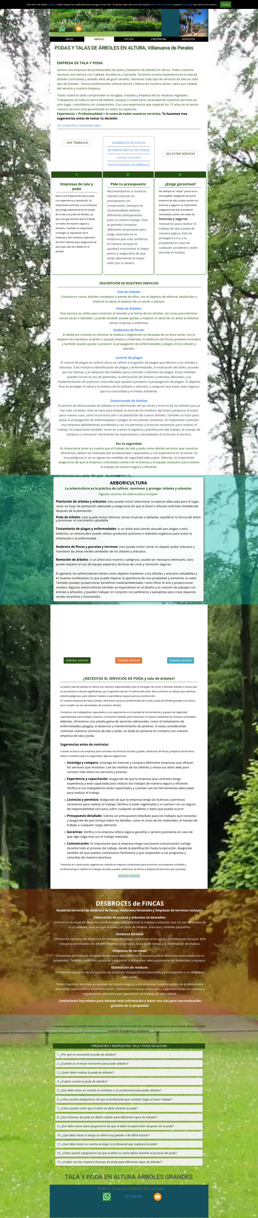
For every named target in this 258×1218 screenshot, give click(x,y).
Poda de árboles (128, 308)
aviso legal (187, 4)
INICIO (69, 39)
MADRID (99, 39)
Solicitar (129, 1012)
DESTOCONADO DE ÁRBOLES (129, 165)
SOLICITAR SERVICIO (180, 154)
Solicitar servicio (118, 21)
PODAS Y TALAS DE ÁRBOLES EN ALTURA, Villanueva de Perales (124, 48)
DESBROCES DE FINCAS (128, 143)
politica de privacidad (160, 4)
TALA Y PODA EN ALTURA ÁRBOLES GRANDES (128, 1176)
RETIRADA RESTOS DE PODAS (129, 150)
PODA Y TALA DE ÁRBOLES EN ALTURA (130, 1188)
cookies (52, 4)
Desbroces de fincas (128, 330)
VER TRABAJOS (77, 143)
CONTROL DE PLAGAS (129, 157)
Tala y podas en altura (70, 9)
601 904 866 (70, 20)
